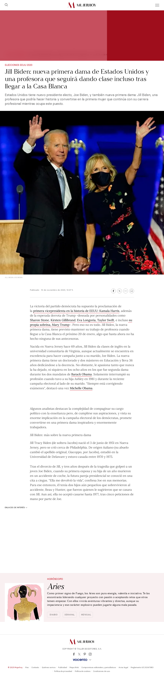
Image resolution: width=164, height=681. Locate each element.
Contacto (35, 667)
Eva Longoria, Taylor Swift (95, 320)
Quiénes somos (48, 667)
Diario (53, 614)
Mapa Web (74, 667)
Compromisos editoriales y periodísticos (98, 667)
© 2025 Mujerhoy (15, 667)
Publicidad (62, 667)
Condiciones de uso (101, 671)
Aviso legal (123, 667)
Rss (27, 667)
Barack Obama (81, 374)
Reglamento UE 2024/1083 (142, 667)
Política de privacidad (63, 671)
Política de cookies (82, 671)
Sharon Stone (39, 320)
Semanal (70, 614)
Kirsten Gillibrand (63, 320)
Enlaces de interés (16, 507)
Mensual (86, 614)
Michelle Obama (81, 388)
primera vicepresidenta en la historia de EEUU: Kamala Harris (76, 311)
